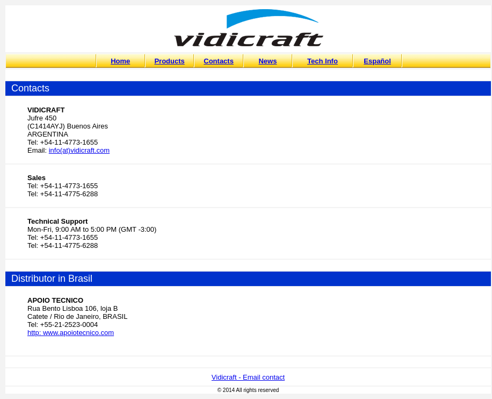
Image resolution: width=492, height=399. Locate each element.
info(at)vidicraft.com (79, 150)
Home (120, 61)
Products (169, 61)
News (267, 61)
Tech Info (322, 61)
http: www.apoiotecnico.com (70, 333)
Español (377, 61)
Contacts (219, 61)
